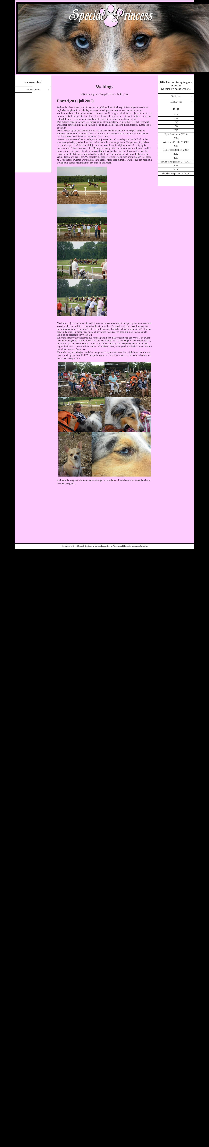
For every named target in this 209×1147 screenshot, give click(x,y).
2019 (176, 118)
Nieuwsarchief (33, 89)
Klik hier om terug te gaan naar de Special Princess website (176, 85)
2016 (176, 126)
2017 (176, 122)
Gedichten (176, 96)
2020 (176, 114)
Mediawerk (176, 101)
